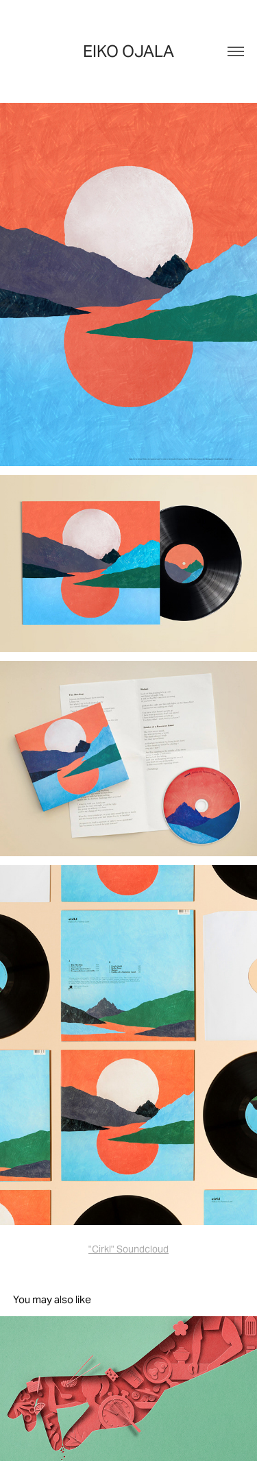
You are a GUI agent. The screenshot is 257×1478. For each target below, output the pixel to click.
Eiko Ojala (128, 51)
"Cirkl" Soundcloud (128, 1249)
